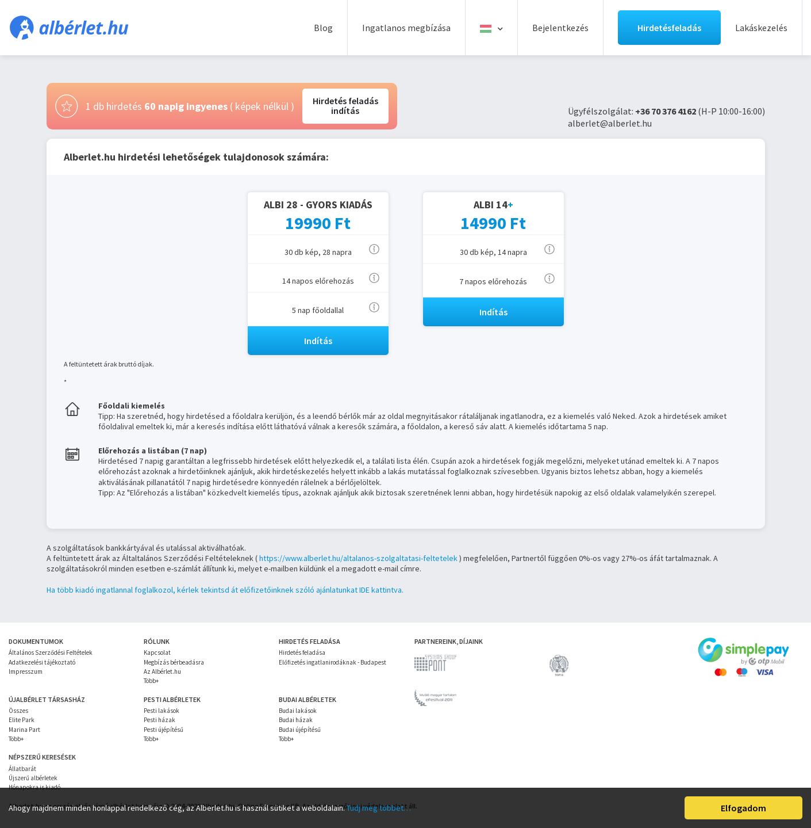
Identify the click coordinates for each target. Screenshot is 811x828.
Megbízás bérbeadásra (174, 662)
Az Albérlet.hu (162, 671)
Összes (18, 711)
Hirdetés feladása (302, 652)
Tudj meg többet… (379, 808)
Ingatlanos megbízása (406, 27)
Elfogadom (743, 808)
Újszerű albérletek (33, 778)
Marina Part (24, 730)
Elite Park (21, 720)
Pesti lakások (161, 711)
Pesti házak (159, 720)
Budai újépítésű (300, 730)
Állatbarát (22, 769)
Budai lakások (298, 711)
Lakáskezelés (761, 27)
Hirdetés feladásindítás (345, 106)
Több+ (151, 681)
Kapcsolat (157, 652)
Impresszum (26, 671)
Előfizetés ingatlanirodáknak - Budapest (332, 662)
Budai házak (296, 720)
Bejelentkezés (560, 27)
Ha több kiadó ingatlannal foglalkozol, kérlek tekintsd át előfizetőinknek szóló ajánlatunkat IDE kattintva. (225, 590)
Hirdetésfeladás (669, 27)
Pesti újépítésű (163, 730)
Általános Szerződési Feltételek (51, 652)
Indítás (318, 340)
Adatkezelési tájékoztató (42, 662)
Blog (323, 27)
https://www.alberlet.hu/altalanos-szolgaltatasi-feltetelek (358, 558)
